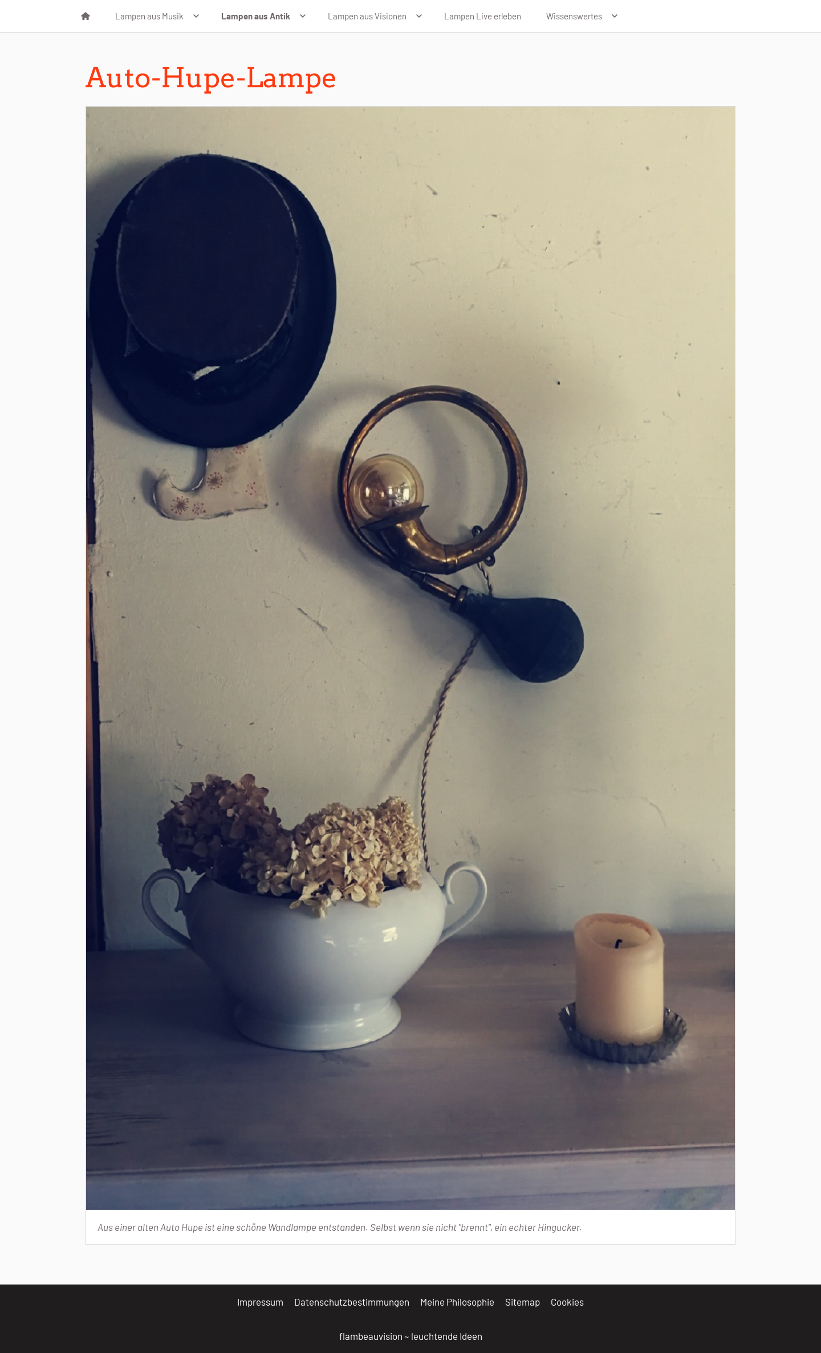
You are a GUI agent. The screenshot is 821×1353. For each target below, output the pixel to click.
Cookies (567, 1301)
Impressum (260, 1301)
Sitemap (522, 1301)
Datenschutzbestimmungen (351, 1301)
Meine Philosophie (457, 1301)
